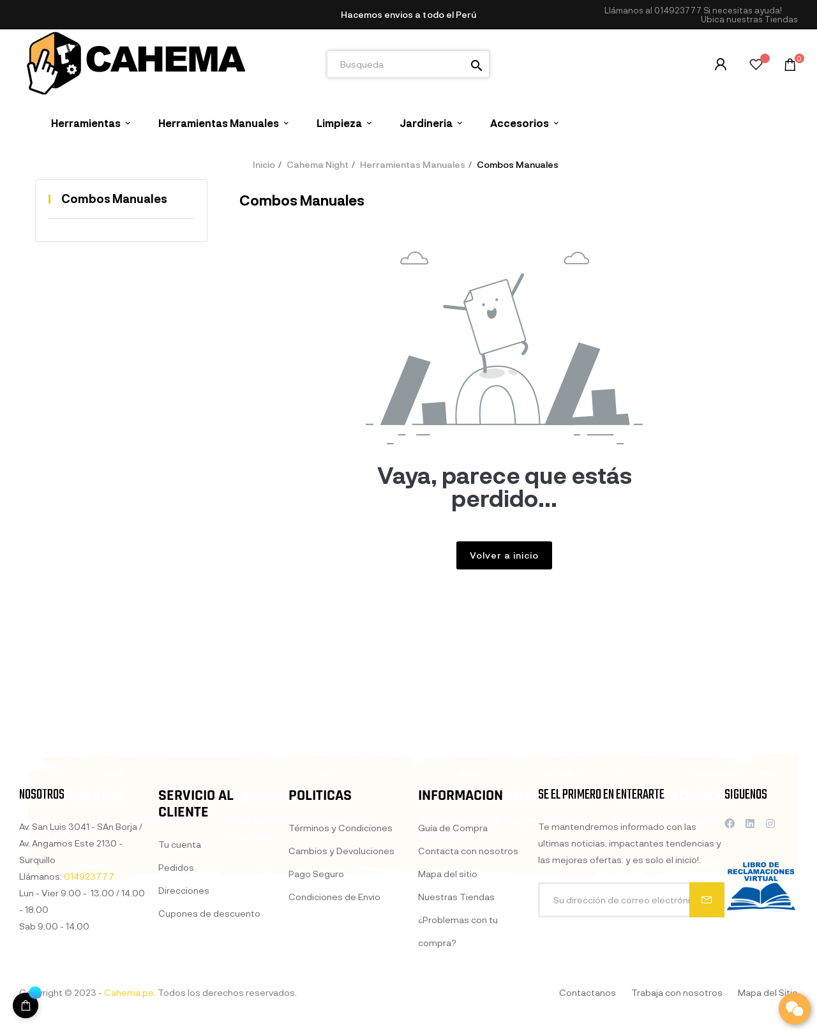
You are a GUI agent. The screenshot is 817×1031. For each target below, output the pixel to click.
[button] (749, 19)
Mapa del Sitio (768, 992)
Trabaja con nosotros (677, 992)
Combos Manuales (114, 199)
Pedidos (176, 1000)
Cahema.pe (129, 992)
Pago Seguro (316, 1015)
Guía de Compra (453, 969)
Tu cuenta (179, 977)
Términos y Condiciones (341, 969)
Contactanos (587, 992)
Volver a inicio (504, 555)
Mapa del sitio (447, 1015)
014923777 (677, 10)
